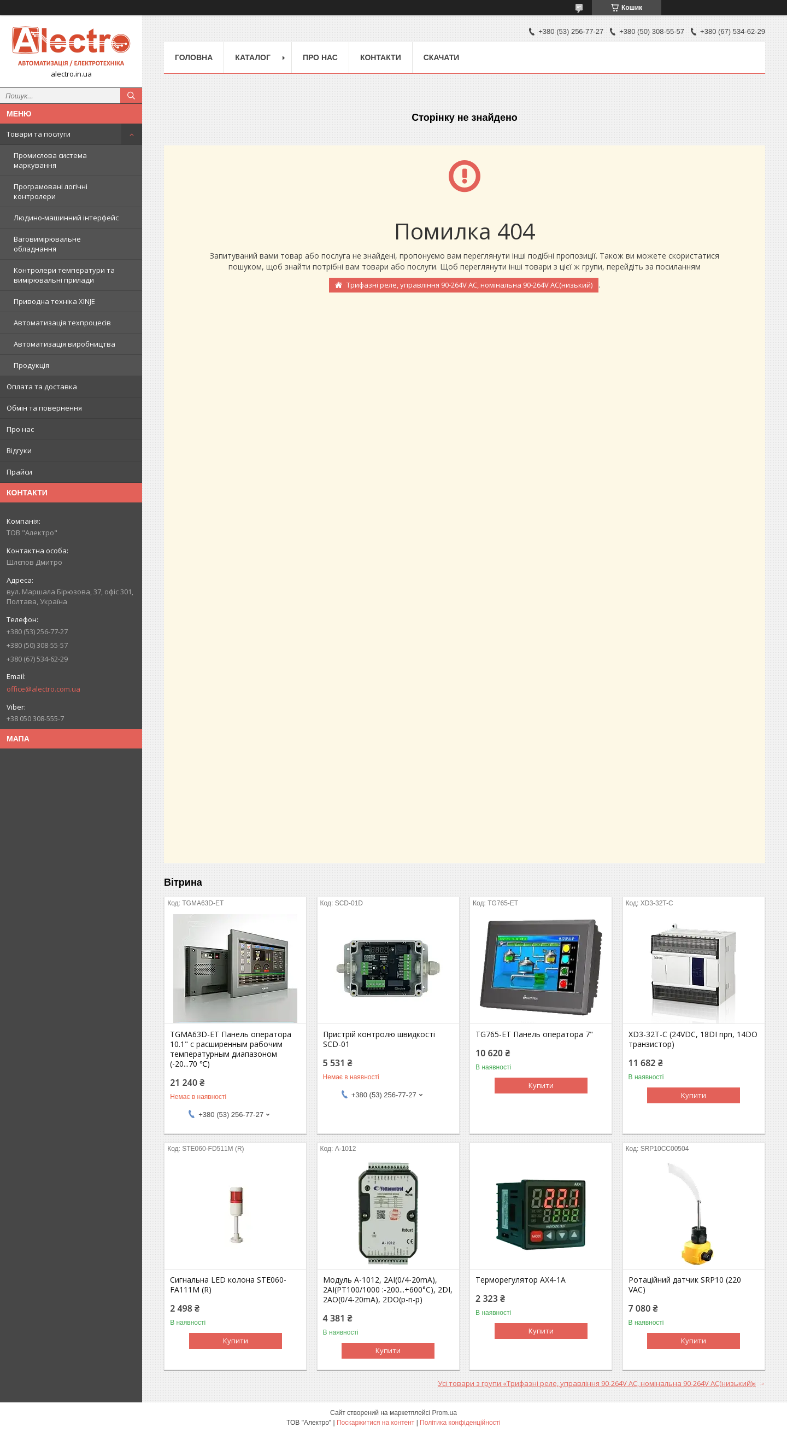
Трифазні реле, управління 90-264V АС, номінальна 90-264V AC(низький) (469, 285)
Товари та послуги (39, 134)
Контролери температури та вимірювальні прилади (64, 275)
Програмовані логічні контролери (50, 191)
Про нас (20, 429)
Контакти (380, 57)
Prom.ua (444, 1413)
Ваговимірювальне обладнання (47, 244)
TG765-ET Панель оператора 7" (534, 1034)
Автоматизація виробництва (64, 344)
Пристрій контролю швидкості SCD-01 (379, 1039)
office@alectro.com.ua (43, 689)
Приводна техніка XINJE (54, 301)
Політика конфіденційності (460, 1422)
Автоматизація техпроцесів (62, 322)
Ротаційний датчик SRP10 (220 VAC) (685, 1285)
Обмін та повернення (44, 408)
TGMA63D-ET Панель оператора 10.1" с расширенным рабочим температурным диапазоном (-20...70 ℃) (230, 1049)
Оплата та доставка (42, 386)
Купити (541, 1085)
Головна (194, 57)
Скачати (442, 57)
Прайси (19, 472)
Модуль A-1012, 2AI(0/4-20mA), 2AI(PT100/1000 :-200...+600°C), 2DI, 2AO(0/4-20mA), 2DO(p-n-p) (388, 1290)
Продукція (31, 365)
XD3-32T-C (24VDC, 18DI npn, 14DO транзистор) (693, 1039)
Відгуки (19, 450)
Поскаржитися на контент (375, 1422)
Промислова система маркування (50, 160)
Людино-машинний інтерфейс (66, 218)
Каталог (253, 57)
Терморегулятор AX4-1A (520, 1280)
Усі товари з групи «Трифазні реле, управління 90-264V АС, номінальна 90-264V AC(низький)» (597, 1383)
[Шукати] (131, 95)
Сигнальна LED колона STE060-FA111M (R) (228, 1285)
